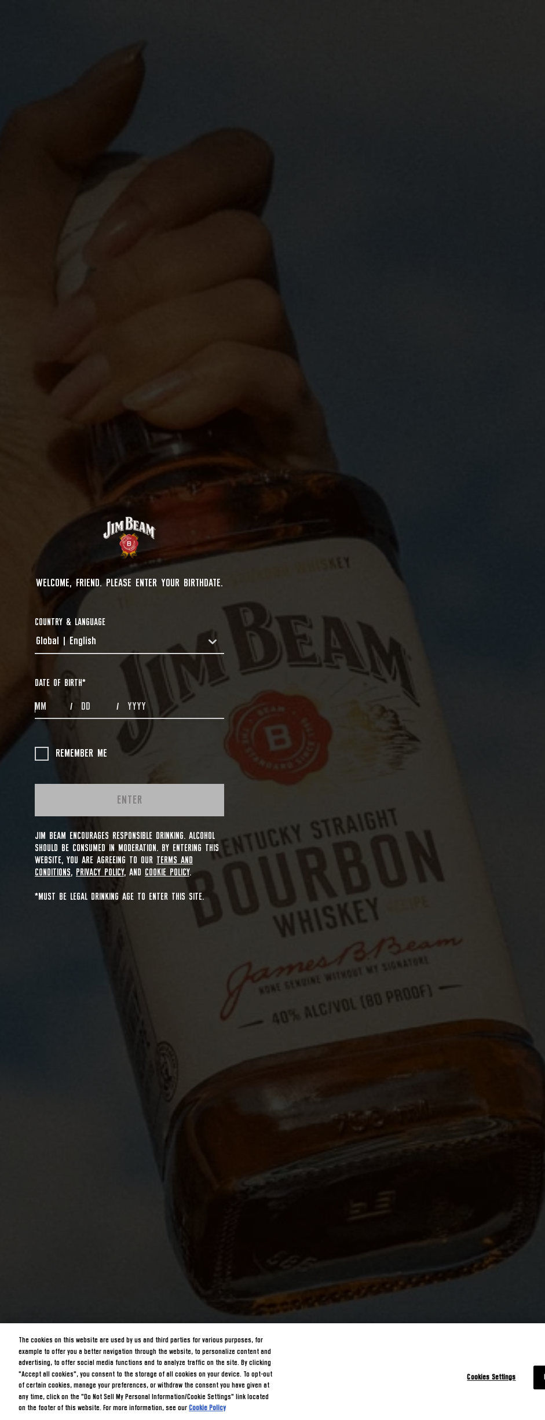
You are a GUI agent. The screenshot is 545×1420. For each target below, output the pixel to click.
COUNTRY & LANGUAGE (70, 622)
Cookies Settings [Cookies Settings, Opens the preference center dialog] (491, 1377)
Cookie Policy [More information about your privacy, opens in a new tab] (207, 1408)
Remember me (71, 754)
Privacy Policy (100, 872)
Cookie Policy (167, 872)
